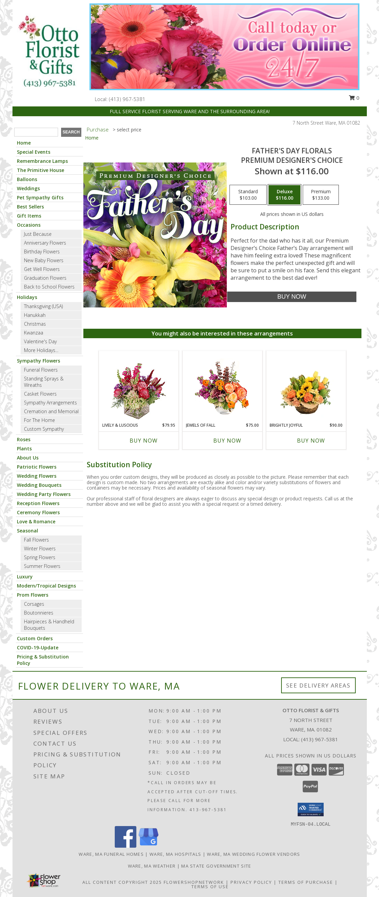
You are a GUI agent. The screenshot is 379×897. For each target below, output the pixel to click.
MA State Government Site (216, 866)
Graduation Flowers (45, 278)
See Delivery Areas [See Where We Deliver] (318, 685)
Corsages (34, 604)
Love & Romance (36, 521)
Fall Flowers (36, 540)
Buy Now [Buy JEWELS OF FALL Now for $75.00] (227, 440)
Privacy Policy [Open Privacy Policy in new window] (251, 882)
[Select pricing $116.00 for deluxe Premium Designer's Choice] (284, 195)
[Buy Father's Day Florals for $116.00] (291, 297)
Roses (23, 439)
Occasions (28, 225)
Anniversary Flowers (45, 243)
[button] (311, 809)
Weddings (28, 188)
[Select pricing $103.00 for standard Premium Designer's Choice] (248, 195)
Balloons (27, 179)
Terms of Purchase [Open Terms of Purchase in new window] (305, 882)
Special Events (33, 152)
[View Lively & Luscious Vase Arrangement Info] (138, 386)
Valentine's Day (40, 341)
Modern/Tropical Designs (46, 585)
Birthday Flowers (42, 251)
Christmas (35, 324)
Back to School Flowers (49, 286)
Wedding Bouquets (39, 485)
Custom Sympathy (44, 429)
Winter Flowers (40, 548)
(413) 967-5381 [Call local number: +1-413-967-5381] (127, 99)
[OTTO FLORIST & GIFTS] (48, 51)
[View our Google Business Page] (148, 846)
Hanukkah (35, 315)
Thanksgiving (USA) (43, 306)
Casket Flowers (40, 394)
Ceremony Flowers (38, 512)
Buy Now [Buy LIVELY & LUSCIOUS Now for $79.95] (144, 440)
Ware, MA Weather (152, 866)
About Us (27, 457)
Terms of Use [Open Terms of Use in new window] (210, 886)
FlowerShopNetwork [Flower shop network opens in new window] (194, 882)
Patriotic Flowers (36, 467)
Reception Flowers (38, 503)
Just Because (38, 234)
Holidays (27, 297)
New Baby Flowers (43, 260)
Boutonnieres (38, 612)
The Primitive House (40, 170)
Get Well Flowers (42, 269)
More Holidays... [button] (41, 350)
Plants (24, 448)
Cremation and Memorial (51, 411)
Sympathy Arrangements (50, 402)
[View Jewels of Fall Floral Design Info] (222, 386)
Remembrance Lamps (42, 161)
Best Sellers (30, 206)
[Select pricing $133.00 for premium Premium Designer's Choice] (321, 195)
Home (24, 143)
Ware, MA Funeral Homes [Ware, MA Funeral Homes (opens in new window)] (111, 854)
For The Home (39, 420)
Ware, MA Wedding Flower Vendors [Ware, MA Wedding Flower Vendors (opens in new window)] (253, 854)
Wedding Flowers (36, 476)
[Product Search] (36, 132)
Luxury (25, 576)
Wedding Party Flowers (44, 494)
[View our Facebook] (125, 846)
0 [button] (354, 97)
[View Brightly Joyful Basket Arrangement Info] (306, 386)
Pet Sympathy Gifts (40, 197)
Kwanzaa (33, 332)
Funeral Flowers (41, 370)
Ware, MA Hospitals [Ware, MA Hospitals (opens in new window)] (175, 854)
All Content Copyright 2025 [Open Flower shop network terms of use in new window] (122, 882)
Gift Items (29, 216)
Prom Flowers (32, 595)
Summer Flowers (42, 566)
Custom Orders (35, 638)
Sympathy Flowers (38, 360)
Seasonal (27, 530)
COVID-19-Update (37, 647)
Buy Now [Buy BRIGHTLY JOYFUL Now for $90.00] (311, 440)
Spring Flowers (39, 557)
